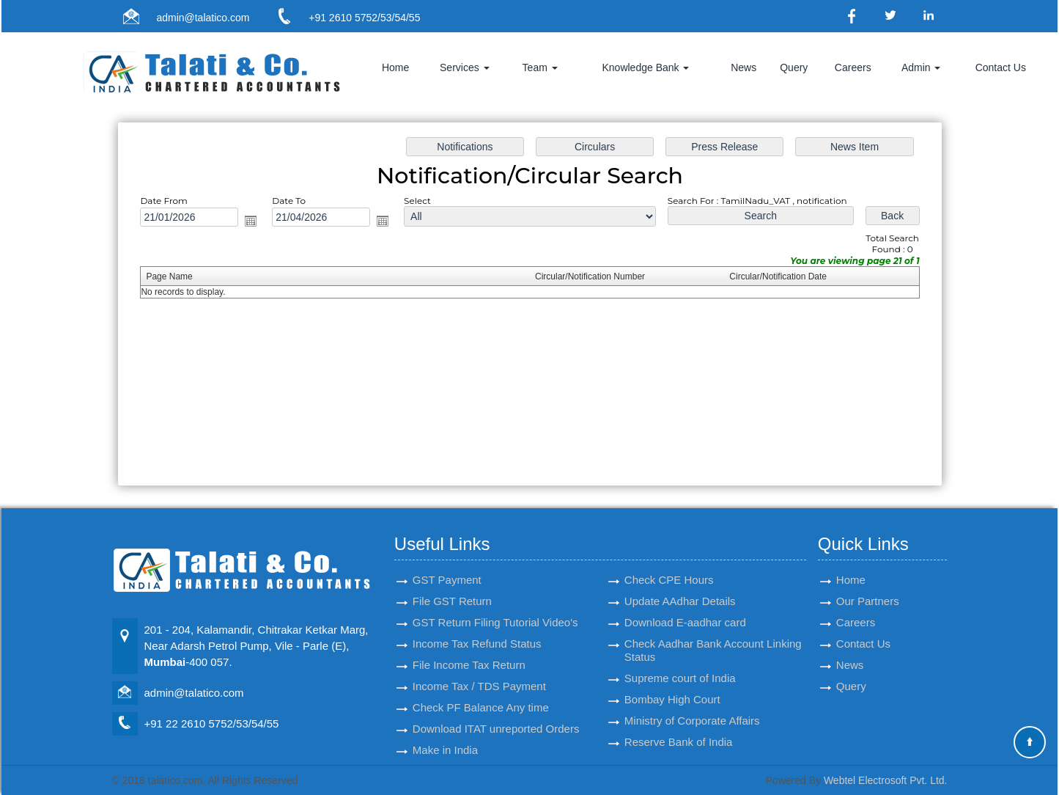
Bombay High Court (672, 682)
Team (540, 67)
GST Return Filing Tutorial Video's (495, 605)
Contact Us (1000, 67)
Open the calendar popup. (262, 224)
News (743, 67)
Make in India (445, 733)
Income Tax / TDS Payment (479, 669)
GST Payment (447, 563)
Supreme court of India (680, 661)
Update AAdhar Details (680, 584)
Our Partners (867, 584)
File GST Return (452, 584)
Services (465, 67)
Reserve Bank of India (678, 725)
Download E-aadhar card (685, 605)
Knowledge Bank (645, 67)
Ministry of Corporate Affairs (692, 703)
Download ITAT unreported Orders (496, 712)
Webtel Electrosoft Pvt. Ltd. (886, 780)
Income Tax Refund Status (477, 626)
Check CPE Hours (669, 563)
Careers (853, 67)
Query (794, 67)
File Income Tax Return (469, 648)
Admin (921, 67)
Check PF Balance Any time (481, 690)
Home (395, 67)
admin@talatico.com (202, 17)
